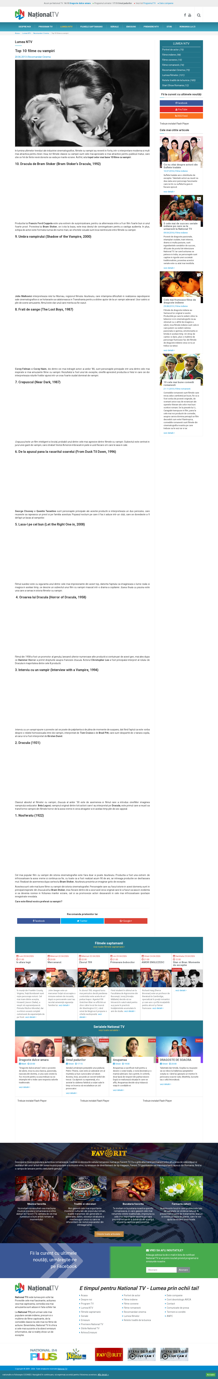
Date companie (166, 3)
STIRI (169, 26)
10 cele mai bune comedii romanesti (179, 384)
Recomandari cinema (135, 1312)
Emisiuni (85, 1320)
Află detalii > (103, 1375)
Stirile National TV (90, 1328)
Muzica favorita (36, 1203)
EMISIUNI (131, 26)
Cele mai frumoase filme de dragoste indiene (180, 301)
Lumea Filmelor (173, 75)
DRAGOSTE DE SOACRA (175, 1060)
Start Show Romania (175, 85)
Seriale (84, 1316)
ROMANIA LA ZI (187, 26)
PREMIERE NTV (151, 26)
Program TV (87, 1303)
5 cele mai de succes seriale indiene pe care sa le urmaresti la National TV (181, 226)
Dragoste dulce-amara (80, 3)
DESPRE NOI (25, 26)
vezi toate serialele (109, 1030)
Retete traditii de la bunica (178, 80)
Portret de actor (173, 49)
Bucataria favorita (133, 1203)
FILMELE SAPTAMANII (91, 26)
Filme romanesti (173, 65)
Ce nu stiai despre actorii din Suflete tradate (181, 166)
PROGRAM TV (46, 26)
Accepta (211, 1375)
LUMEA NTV (66, 26)
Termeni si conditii (176, 1312)
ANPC (170, 1316)
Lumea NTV (26, 33)
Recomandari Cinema (41, 33)
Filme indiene (171, 54)
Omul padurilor (76, 1060)
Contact (171, 1303)
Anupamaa (120, 1060)
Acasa (17, 33)
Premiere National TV (92, 1324)
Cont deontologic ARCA (179, 1299)
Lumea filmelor (132, 1316)
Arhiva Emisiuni (89, 1332)
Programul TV (149, 3)
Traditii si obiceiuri (85, 1203)
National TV (62, 1369)
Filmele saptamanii (91, 1312)
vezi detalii (169, 191)
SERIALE (114, 26)
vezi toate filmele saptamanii (109, 946)
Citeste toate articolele (109, 1234)
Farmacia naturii (181, 1203)
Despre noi (86, 1299)
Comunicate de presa (178, 1307)
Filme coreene (172, 60)
